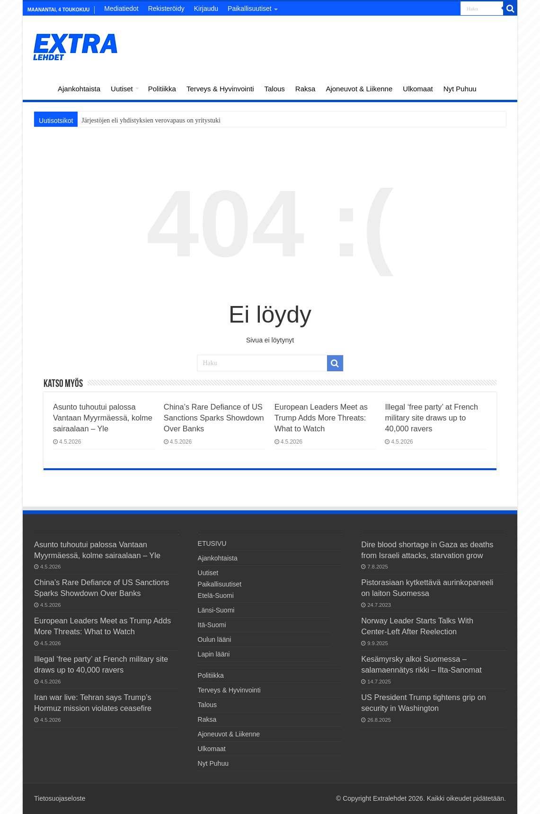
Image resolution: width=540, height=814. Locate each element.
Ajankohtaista (79, 89)
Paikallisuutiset (250, 8)
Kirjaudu (206, 8)
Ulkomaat (418, 89)
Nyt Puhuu (460, 89)
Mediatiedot (121, 8)
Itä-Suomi (212, 625)
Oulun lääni (214, 639)
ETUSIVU (39, 87)
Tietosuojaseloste (59, 798)
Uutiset (122, 89)
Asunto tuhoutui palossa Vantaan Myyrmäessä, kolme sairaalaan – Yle (102, 418)
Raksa (305, 89)
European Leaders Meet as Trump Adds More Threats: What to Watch (321, 418)
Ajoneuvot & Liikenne (359, 89)
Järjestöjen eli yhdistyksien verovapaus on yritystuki (151, 120)
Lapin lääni (214, 654)
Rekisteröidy (166, 8)
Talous (274, 89)
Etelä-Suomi (216, 595)
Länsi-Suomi (216, 610)
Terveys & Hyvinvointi (220, 89)
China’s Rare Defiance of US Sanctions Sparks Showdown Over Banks (214, 418)
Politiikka (162, 89)
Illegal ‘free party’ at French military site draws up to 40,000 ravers (431, 418)
